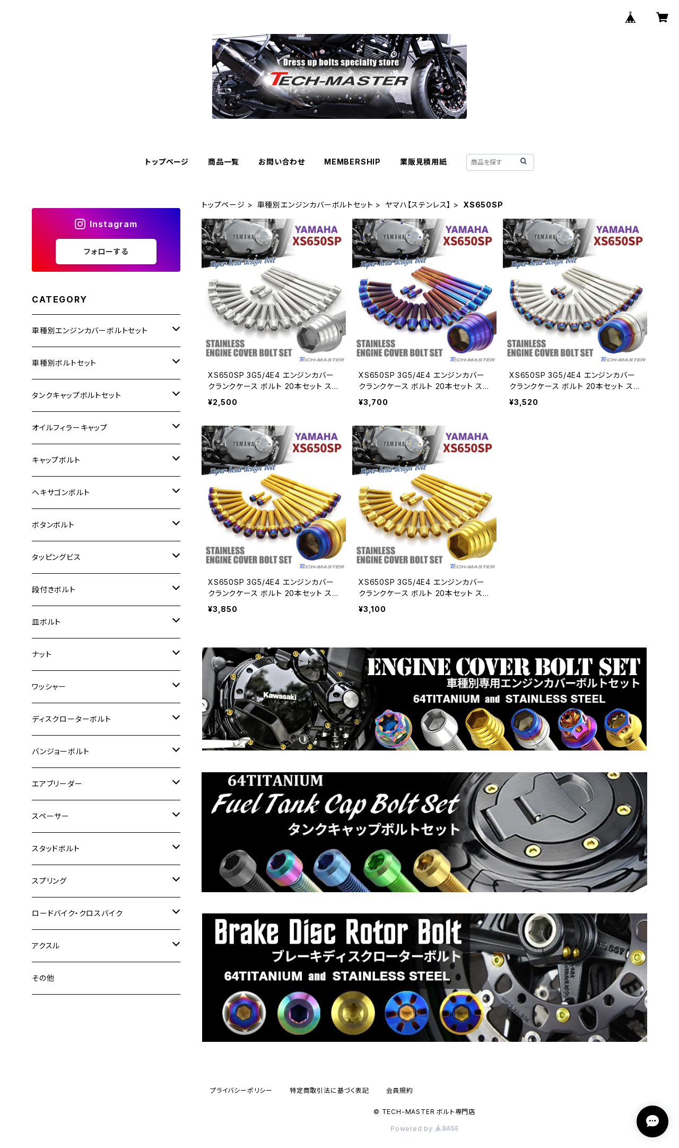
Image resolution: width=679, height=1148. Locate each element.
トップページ (167, 161)
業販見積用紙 (423, 161)
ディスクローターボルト (71, 718)
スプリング (49, 880)
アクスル (46, 945)
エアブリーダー (57, 783)
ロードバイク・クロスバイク (77, 913)
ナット (41, 654)
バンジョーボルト (60, 751)
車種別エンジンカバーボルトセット (315, 204)
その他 (43, 977)
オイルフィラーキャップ (70, 427)
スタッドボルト (56, 848)
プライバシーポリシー (241, 1090)
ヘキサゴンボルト (61, 492)
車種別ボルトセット (64, 362)
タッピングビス (56, 557)
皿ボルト (46, 621)
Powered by (424, 1129)
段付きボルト (54, 589)
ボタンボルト (53, 524)
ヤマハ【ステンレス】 (418, 204)
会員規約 (399, 1090)
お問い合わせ (281, 161)
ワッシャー (49, 686)
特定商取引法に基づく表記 (329, 1090)
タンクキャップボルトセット (76, 395)
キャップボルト (56, 459)
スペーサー (50, 816)
